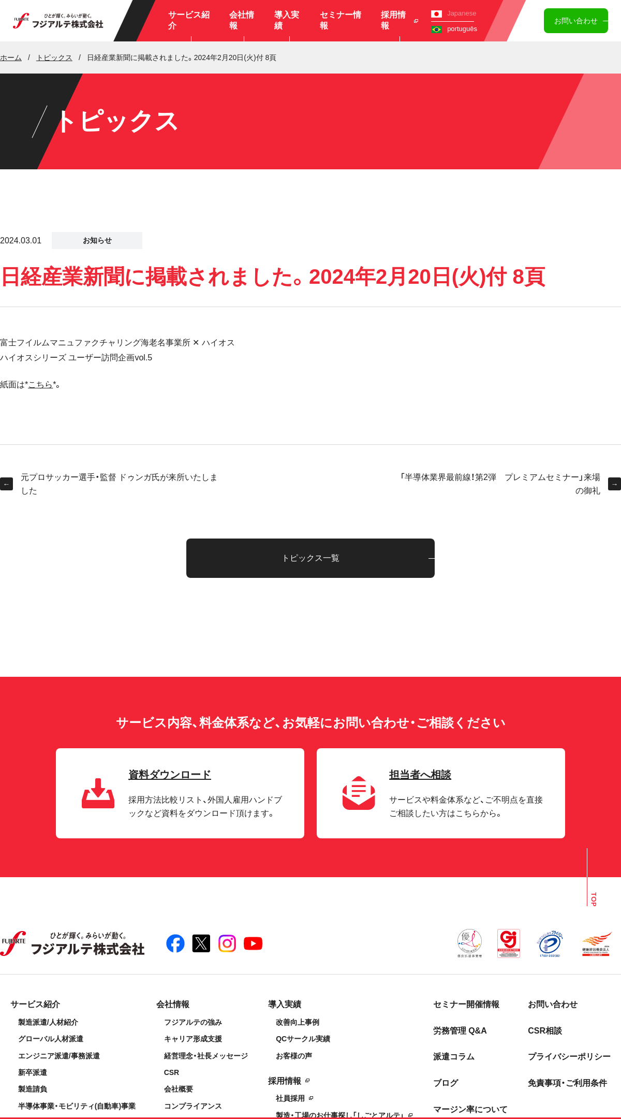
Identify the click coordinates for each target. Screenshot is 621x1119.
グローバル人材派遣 (50, 1039)
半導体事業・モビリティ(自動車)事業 (77, 1106)
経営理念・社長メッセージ (206, 1056)
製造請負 (32, 1089)
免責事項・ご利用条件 (567, 1083)
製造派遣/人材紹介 (48, 1022)
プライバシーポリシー (569, 1056)
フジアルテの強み (193, 1022)
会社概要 (178, 1089)
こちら (40, 384)
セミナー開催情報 (466, 1004)
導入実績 (286, 20)
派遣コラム (454, 1056)
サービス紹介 (189, 20)
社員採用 (290, 1098)
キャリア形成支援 (193, 1039)
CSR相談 (545, 1030)
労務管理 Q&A (460, 1030)
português (454, 29)
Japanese (453, 13)
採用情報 (400, 20)
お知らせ (97, 240)
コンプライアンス (193, 1106)
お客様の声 (294, 1056)
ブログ (445, 1083)
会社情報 (241, 20)
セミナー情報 (340, 20)
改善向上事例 (297, 1022)
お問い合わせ (576, 21)
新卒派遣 (32, 1072)
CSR (172, 1072)
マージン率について (470, 1109)
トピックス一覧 (310, 558)
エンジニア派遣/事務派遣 (59, 1056)
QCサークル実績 (303, 1039)
